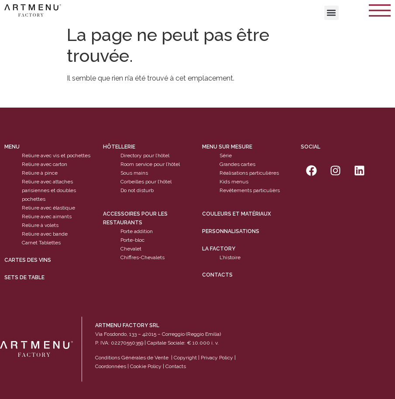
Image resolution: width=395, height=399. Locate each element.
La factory (218, 249)
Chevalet (130, 249)
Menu (12, 147)
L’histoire (230, 257)
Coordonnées (110, 366)
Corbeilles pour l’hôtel (146, 182)
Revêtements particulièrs (250, 190)
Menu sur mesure (227, 147)
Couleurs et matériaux (236, 214)
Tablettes (50, 243)
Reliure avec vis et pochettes (56, 155)
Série (226, 155)
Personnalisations (230, 231)
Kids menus (234, 182)
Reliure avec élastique (48, 208)
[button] (331, 13)
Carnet (30, 243)
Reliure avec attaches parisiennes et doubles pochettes (49, 190)
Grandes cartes (237, 164)
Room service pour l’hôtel (150, 164)
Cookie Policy (145, 366)
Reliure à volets (40, 225)
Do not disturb (137, 190)
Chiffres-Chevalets (142, 257)
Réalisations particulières (249, 173)
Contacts (217, 275)
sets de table (24, 277)
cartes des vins (27, 260)
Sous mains (134, 173)
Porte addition (136, 231)
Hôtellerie (119, 147)
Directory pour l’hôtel (144, 155)
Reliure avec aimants (47, 216)
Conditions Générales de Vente (131, 358)
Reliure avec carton (44, 164)
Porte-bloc (132, 240)
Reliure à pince (40, 173)
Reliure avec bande (45, 234)
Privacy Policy (217, 358)
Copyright (185, 358)
